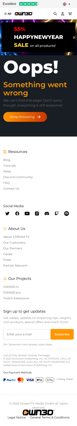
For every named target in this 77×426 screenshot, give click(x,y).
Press (7, 260)
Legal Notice (17, 417)
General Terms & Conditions (50, 417)
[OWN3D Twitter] (7, 213)
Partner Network (15, 265)
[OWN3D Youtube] (27, 213)
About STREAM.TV (16, 237)
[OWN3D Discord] (47, 213)
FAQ (6, 183)
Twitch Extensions (16, 298)
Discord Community (18, 177)
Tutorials (9, 165)
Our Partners (12, 248)
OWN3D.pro (12, 292)
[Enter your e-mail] (27, 334)
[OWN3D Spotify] (66, 213)
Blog (6, 160)
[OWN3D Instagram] (37, 213)
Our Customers (14, 242)
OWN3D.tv (11, 287)
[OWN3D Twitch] (57, 213)
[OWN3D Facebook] (17, 213)
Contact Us (11, 188)
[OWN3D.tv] (38, 412)
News (7, 171)
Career (8, 254)
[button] (62, 334)
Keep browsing (25, 117)
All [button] (7, 14)
